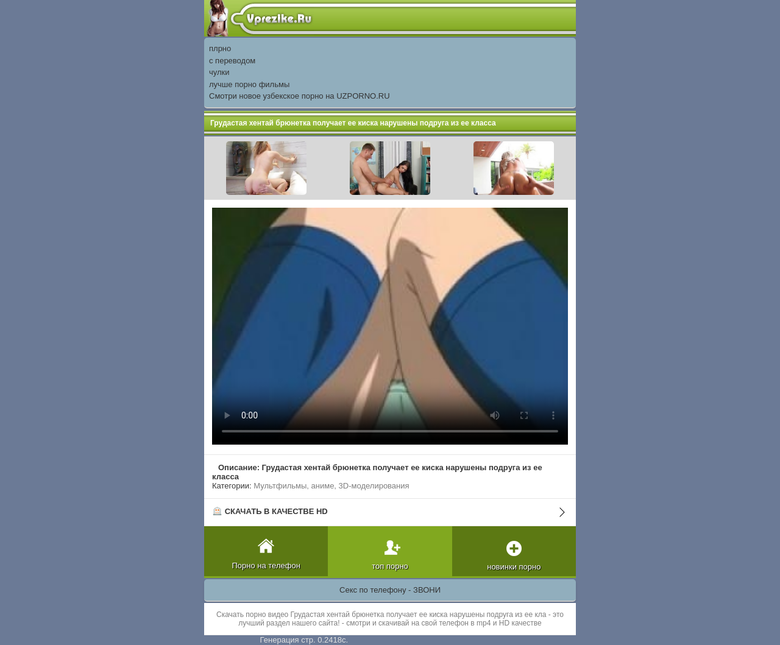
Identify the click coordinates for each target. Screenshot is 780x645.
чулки (219, 72)
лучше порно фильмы (249, 84)
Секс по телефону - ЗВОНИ (390, 589)
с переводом (232, 60)
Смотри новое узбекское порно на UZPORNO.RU (299, 95)
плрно (220, 48)
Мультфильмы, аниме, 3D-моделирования (331, 485)
